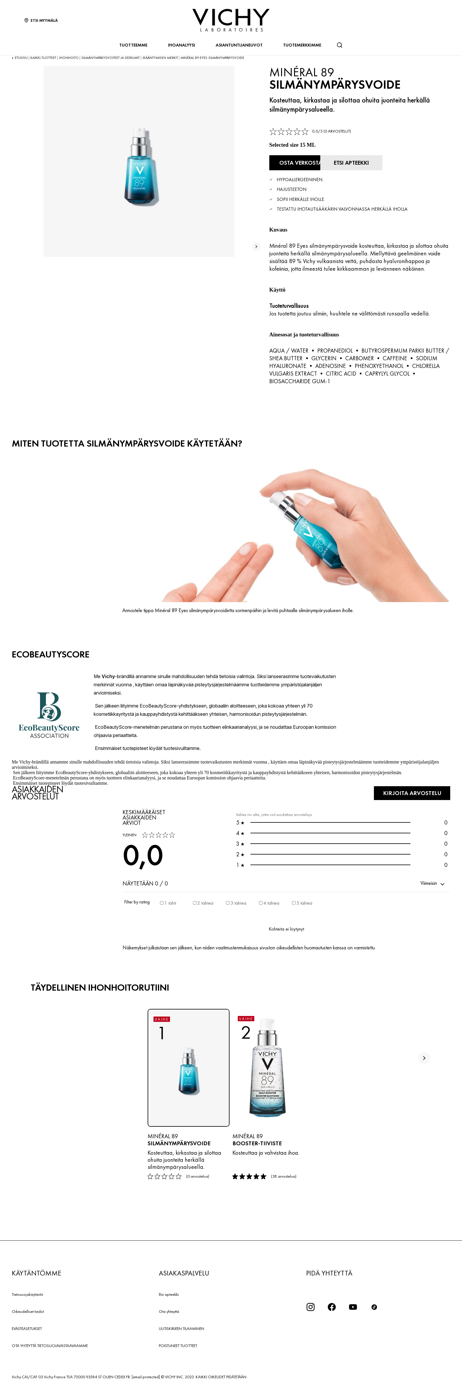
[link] (310, 131)
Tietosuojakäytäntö (27, 1294)
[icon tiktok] (374, 1306)
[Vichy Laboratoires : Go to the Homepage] (231, 20)
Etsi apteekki (169, 1294)
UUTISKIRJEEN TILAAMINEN (181, 1328)
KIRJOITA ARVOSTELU (411, 792)
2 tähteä (205, 902)
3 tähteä (238, 902)
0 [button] (342, 822)
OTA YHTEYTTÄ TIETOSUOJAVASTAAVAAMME (50, 1345)
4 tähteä (271, 902)
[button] (432, 883)
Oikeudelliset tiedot (28, 1311)
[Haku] (339, 45)
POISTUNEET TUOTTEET (178, 1345)
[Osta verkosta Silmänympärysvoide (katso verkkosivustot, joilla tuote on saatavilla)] (301, 162)
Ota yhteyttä (169, 1311)
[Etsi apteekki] (367, 162)
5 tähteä (304, 902)
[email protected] (146, 1376)
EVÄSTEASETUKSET (27, 1328)
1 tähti (170, 902)
